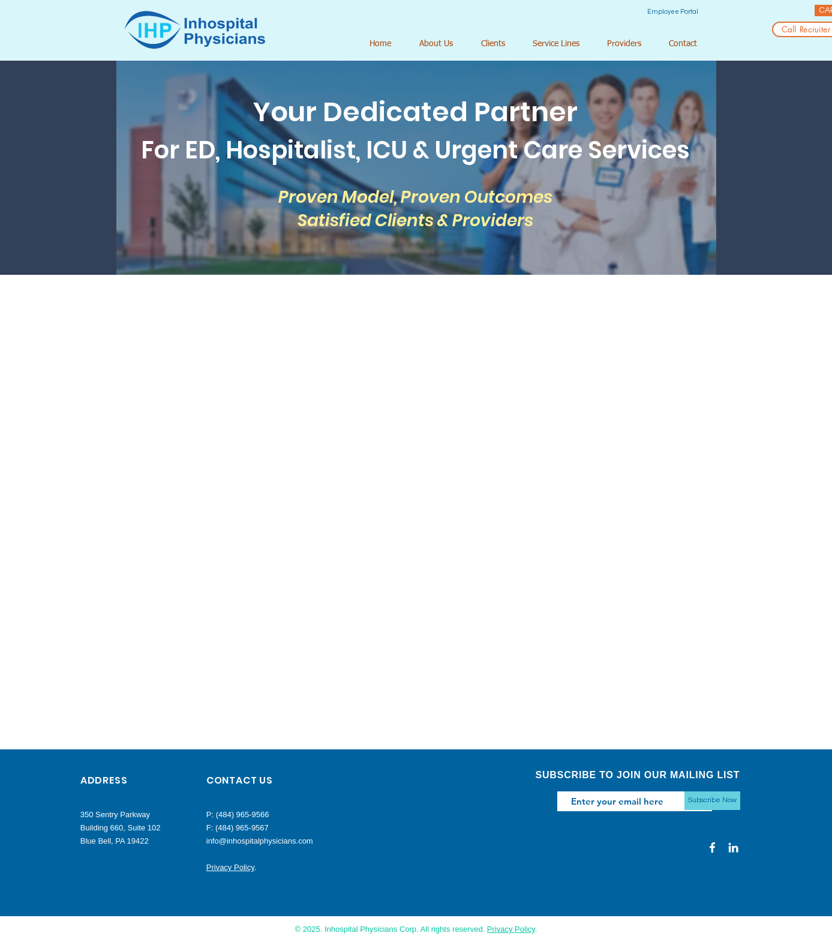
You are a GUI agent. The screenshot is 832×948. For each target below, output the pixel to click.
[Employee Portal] (672, 11)
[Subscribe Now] (712, 800)
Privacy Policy (230, 867)
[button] (441, 44)
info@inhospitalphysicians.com (259, 840)
